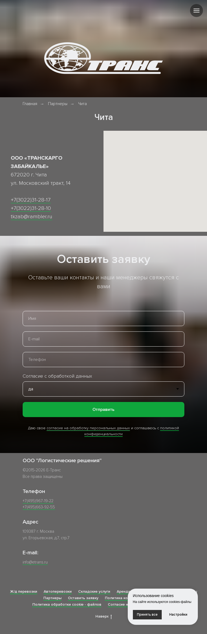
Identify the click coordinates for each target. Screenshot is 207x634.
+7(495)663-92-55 (39, 507)
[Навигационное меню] (196, 10)
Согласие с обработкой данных (57, 376)
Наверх (103, 616)
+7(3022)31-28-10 (31, 208)
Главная (30, 103)
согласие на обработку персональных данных (88, 428)
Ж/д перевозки (23, 591)
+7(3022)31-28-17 (31, 200)
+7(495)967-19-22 (38, 500)
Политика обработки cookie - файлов (66, 604)
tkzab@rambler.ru (31, 216)
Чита (82, 103)
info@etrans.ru (35, 562)
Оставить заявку (83, 598)
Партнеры (57, 103)
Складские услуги (94, 591)
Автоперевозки (58, 591)
